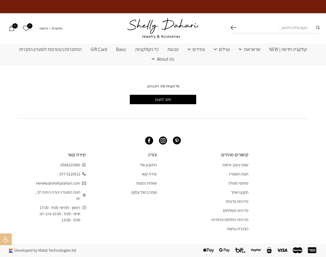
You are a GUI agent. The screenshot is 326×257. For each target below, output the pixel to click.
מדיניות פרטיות (237, 201)
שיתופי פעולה (238, 183)
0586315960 (73, 165)
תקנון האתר (239, 192)
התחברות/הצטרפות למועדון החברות (50, 49)
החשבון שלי (148, 165)
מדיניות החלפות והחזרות (229, 219)
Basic (121, 49)
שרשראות (252, 49)
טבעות (172, 49)
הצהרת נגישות (237, 228)
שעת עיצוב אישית (235, 165)
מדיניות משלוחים (235, 210)
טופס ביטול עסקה (144, 192)
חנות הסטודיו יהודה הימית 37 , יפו (60, 195)
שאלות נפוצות (146, 183)
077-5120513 (72, 174)
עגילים (224, 49)
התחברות (57, 28)
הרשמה (44, 28)
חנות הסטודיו (238, 174)
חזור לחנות (163, 99)
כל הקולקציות (146, 49)
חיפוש (233, 28)
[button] (6, 239)
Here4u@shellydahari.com (61, 183)
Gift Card (99, 49)
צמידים (199, 49)
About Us (165, 59)
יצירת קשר (149, 174)
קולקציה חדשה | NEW (288, 49)
